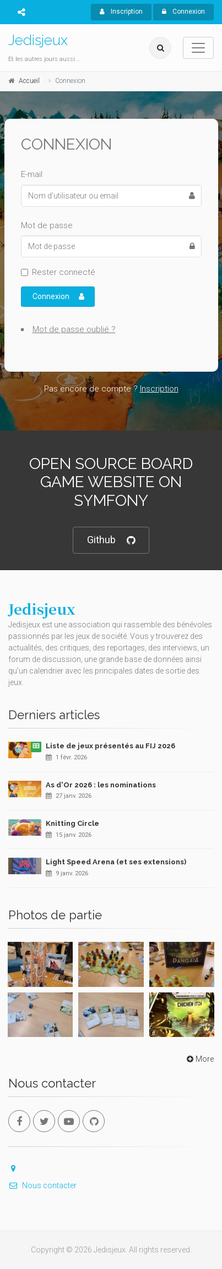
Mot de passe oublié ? (74, 329)
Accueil (29, 81)
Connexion (183, 11)
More (199, 1059)
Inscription (121, 11)
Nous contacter (42, 1185)
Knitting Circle (72, 823)
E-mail (31, 174)
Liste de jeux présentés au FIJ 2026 (110, 746)
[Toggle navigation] (198, 48)
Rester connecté (63, 272)
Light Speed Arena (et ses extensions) (116, 862)
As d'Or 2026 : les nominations (101, 785)
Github (111, 540)
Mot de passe (47, 225)
